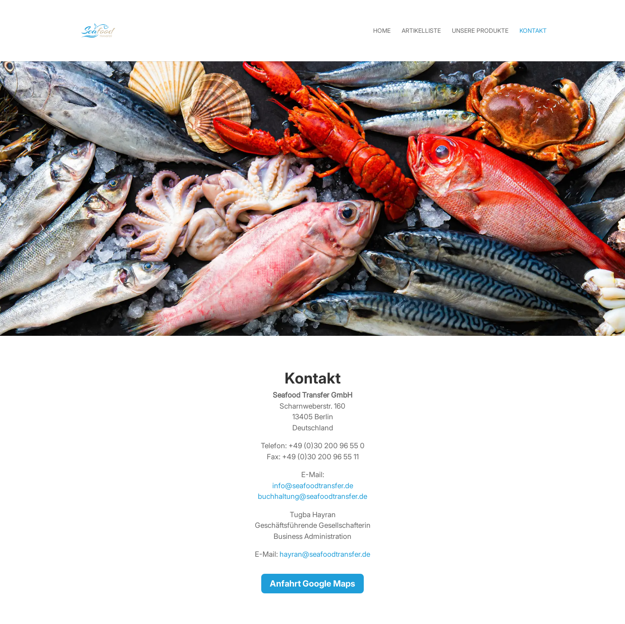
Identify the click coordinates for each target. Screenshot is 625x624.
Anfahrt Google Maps (312, 583)
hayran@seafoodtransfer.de (325, 554)
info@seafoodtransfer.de (312, 485)
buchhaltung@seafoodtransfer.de (312, 496)
